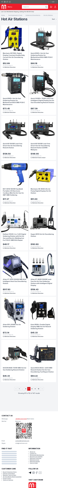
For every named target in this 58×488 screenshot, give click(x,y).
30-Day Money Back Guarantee (12, 477)
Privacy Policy (7, 478)
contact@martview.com (22, 441)
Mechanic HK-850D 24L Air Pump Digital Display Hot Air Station (41, 191)
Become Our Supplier (36, 456)
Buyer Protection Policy (10, 472)
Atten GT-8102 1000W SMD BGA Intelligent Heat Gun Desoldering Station (14, 281)
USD (54, 2)
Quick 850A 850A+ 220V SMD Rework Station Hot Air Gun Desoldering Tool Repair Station (42, 370)
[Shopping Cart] (51, 7)
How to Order (34, 463)
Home (3, 15)
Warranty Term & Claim (9, 475)
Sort (54, 19)
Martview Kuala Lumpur (38, 157)
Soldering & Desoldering (33, 15)
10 (38, 389)
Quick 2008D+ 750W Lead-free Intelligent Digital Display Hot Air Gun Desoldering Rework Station (42, 100)
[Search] (46, 6)
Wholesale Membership (37, 455)
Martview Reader (35, 461)
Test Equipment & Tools (15, 15)
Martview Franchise (35, 458)
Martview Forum (34, 460)
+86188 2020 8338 (21, 419)
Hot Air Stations (48, 15)
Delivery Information (9, 473)
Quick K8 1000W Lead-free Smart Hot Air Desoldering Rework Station (12, 146)
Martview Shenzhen (10, 67)
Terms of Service (8, 480)
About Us (32, 451)
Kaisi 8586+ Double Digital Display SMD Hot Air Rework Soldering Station (41, 326)
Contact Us (33, 453)
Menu (10, 7)
